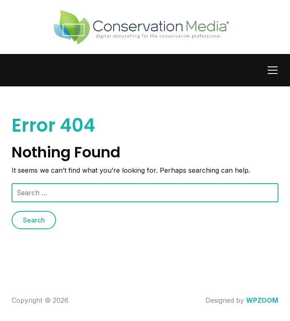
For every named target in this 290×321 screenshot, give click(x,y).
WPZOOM (262, 300)
